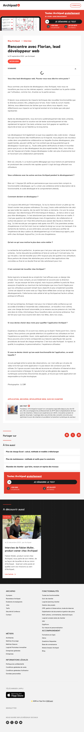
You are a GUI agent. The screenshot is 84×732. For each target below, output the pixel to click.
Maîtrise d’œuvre (11, 644)
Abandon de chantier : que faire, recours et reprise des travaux (32, 467)
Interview (27, 41)
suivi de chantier (55, 399)
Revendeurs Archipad (13, 599)
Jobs (7, 605)
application (13, 399)
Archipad (24, 399)
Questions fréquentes (49, 641)
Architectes (10, 638)
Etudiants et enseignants (14, 602)
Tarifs (8, 608)
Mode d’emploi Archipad (50, 648)
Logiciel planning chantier (50, 602)
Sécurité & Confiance (13, 611)
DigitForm (45, 624)
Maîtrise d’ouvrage (12, 641)
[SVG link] (11, 5)
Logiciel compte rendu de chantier (53, 618)
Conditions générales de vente (16, 667)
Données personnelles (13, 674)
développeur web (37, 399)
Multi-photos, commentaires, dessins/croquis (57, 615)
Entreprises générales (13, 651)
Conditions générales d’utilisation (17, 670)
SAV (43, 621)
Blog (43, 651)
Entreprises (9, 654)
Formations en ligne (48, 635)
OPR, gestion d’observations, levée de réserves (58, 608)
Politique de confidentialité (15, 664)
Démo (44, 638)
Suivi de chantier (47, 599)
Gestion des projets (48, 605)
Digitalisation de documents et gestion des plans (58, 611)
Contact (8, 615)
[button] (75, 69)
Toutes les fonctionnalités (50, 595)
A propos (9, 595)
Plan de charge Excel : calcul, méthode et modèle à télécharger (32, 452)
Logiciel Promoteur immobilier (16, 647)
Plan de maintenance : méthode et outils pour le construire (30, 459)
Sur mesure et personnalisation (52, 628)
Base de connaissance (49, 644)
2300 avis (49, 701)
